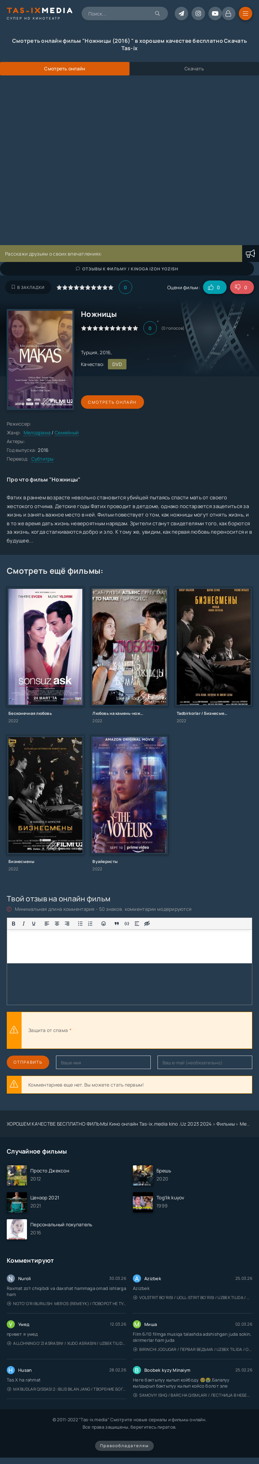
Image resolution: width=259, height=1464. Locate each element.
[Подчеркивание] (34, 924)
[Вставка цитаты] (117, 924)
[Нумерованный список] (90, 924)
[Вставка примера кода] (127, 924)
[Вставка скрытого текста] (147, 924)
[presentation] (147, 1030)
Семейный (67, 432)
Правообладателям (124, 1446)
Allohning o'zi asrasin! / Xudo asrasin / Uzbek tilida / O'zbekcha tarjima (66, 1343)
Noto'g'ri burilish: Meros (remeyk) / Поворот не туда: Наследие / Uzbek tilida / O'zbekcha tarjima (66, 1303)
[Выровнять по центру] (57, 924)
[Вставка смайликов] (103, 924)
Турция (89, 352)
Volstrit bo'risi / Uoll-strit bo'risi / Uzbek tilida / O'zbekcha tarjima (192, 1297)
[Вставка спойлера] (137, 924)
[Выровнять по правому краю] (67, 924)
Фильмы (226, 1124)
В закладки (28, 287)
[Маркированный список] (80, 924)
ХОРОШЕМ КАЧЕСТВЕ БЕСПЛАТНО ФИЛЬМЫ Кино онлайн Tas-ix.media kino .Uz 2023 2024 (109, 1124)
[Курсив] (24, 924)
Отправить (27, 1062)
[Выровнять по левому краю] (47, 924)
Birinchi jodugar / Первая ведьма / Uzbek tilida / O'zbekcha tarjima (192, 1349)
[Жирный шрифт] (13, 924)
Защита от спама (48, 1030)
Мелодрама (37, 432)
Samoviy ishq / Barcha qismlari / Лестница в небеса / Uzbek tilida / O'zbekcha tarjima (192, 1395)
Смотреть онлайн (112, 402)
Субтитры (42, 459)
